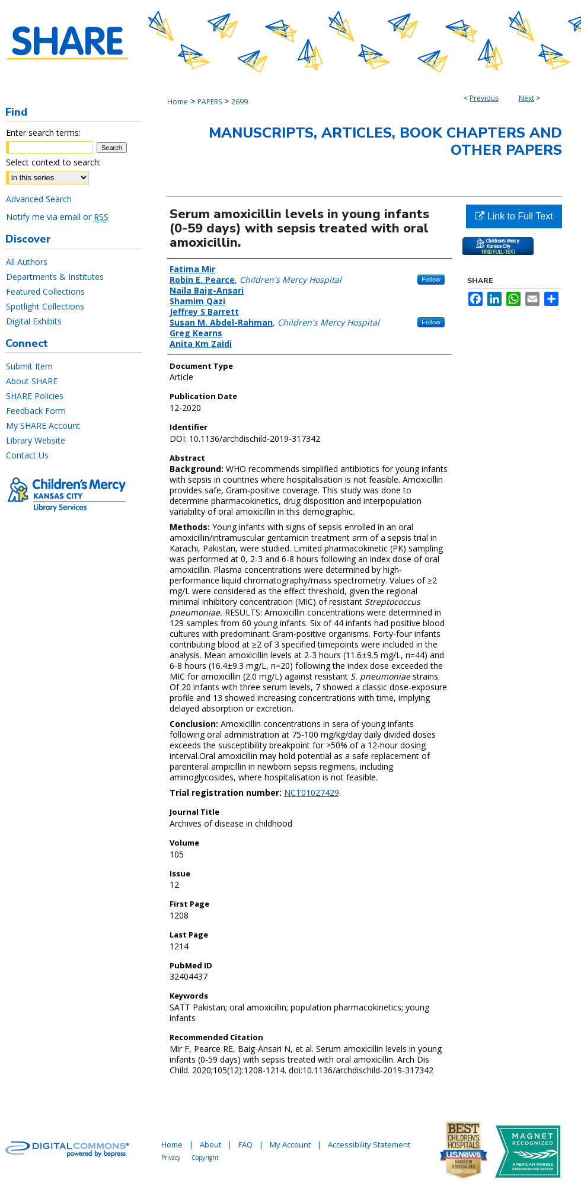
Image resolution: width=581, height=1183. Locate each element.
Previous (484, 98)
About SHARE (32, 381)
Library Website (35, 440)
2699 (239, 102)
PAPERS (209, 102)
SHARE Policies (34, 395)
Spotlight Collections (45, 306)
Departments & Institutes (55, 276)
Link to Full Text (514, 216)
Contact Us (27, 455)
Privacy (170, 1157)
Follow (431, 279)
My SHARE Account (43, 425)
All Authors (26, 261)
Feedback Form (36, 410)
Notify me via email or (57, 216)
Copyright (205, 1157)
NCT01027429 (311, 792)
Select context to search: (53, 162)
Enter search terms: (43, 132)
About (210, 1144)
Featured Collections (45, 291)
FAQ (245, 1144)
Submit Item (29, 366)
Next (526, 98)
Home (177, 102)
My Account (290, 1144)
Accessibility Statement (369, 1144)
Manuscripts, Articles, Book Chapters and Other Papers (385, 141)
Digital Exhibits (34, 321)
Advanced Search (39, 199)
